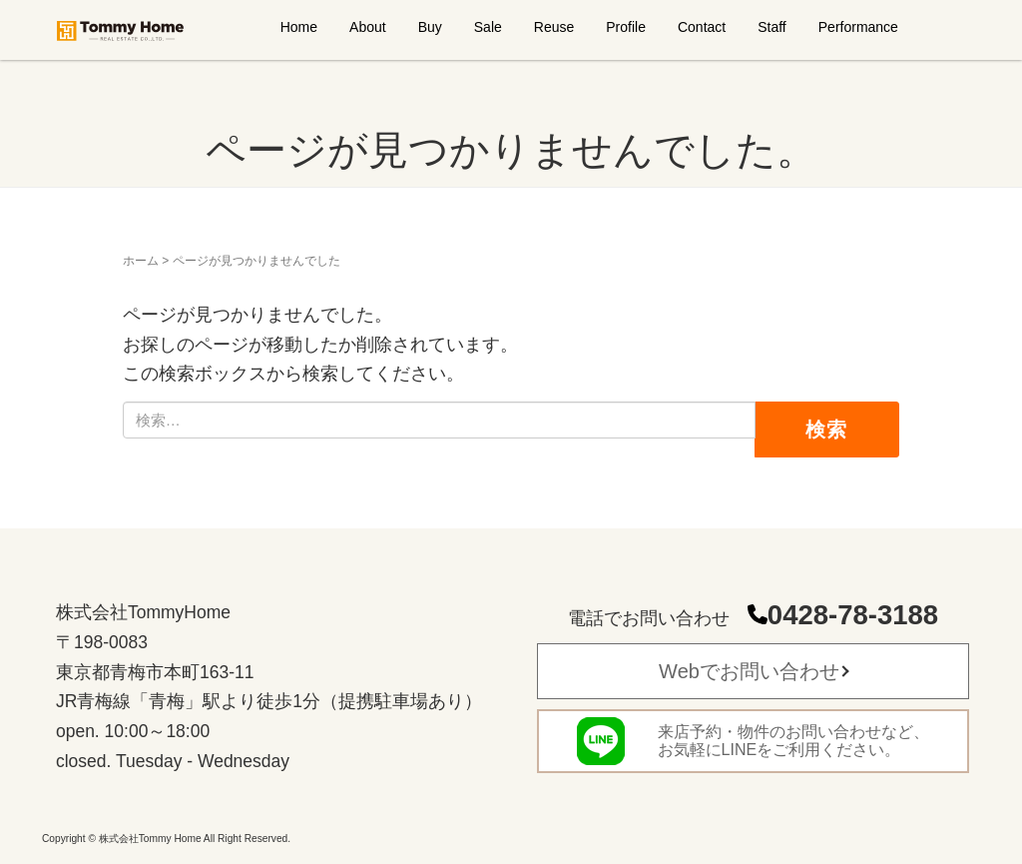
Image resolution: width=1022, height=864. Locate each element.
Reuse (554, 27)
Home (298, 27)
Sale (488, 27)
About (367, 27)
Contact (702, 27)
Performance (858, 27)
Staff (772, 27)
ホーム (141, 261)
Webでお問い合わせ (749, 671)
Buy (430, 27)
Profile (626, 27)
